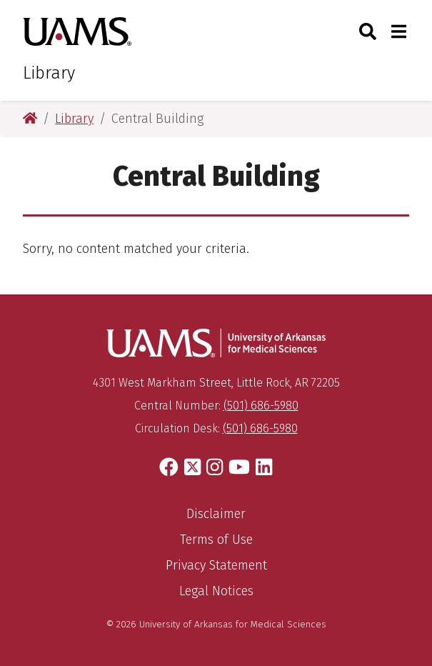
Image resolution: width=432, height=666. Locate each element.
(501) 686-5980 (260, 405)
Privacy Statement (216, 565)
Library (49, 73)
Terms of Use (216, 539)
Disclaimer (216, 514)
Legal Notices (216, 591)
